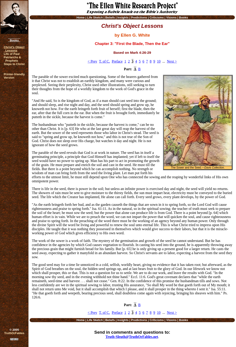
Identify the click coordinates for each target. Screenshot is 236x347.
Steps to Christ (14, 64)
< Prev (92, 61)
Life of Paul (11, 54)
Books (14, 40)
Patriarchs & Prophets (12, 59)
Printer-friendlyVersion (14, 76)
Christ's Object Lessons (14, 48)
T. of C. (104, 61)
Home (80, 17)
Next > (172, 61)
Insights (123, 17)
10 (158, 61)
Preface (117, 61)
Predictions (139, 17)
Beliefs (110, 17)
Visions (171, 17)
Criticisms (156, 17)
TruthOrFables (14, 333)
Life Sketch (95, 17)
